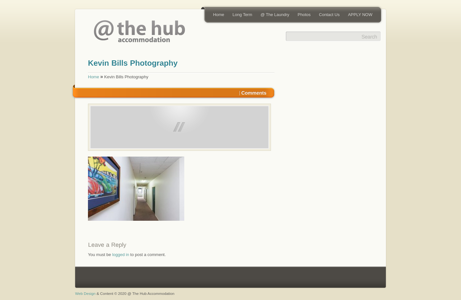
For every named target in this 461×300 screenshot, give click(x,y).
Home (218, 14)
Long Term (242, 14)
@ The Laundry (275, 14)
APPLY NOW (360, 14)
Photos (304, 14)
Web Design (85, 293)
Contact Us (329, 14)
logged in (121, 254)
